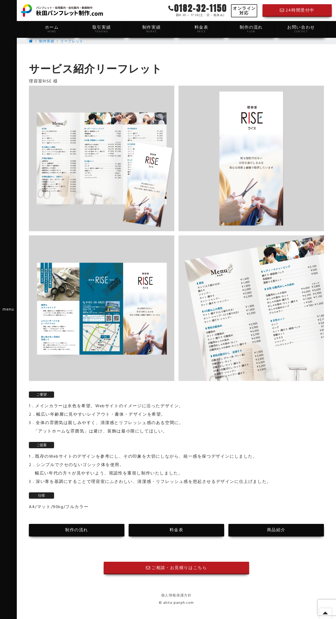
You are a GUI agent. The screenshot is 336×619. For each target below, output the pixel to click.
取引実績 (101, 29)
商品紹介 (276, 530)
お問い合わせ (301, 29)
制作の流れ (251, 29)
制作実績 (151, 29)
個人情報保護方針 (176, 595)
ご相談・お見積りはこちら (176, 568)
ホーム (52, 29)
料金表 (201, 29)
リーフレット (71, 41)
